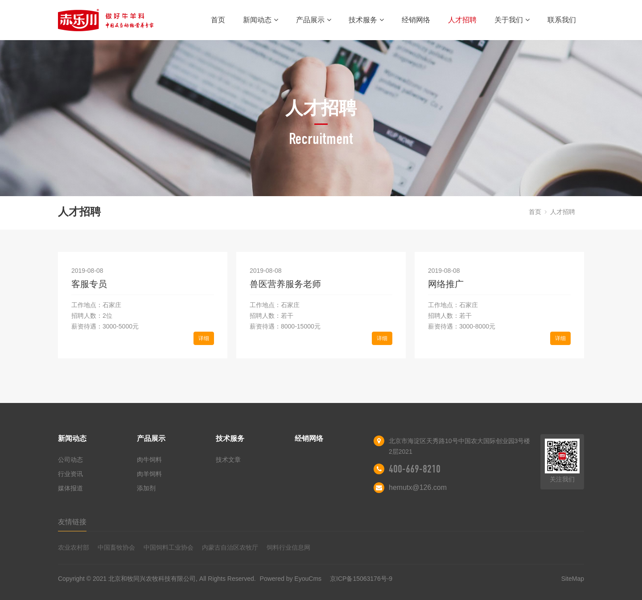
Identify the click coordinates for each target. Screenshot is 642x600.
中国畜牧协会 (116, 547)
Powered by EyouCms (289, 578)
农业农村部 (73, 547)
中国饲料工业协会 (168, 547)
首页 (218, 20)
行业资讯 (70, 473)
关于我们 (512, 20)
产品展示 (313, 20)
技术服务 (366, 20)
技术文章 (228, 459)
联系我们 (561, 20)
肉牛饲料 (149, 459)
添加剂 (146, 488)
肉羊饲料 (149, 473)
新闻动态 (260, 20)
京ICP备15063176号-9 (361, 578)
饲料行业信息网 (288, 547)
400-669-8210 (414, 469)
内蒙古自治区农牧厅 (230, 547)
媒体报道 (70, 488)
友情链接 (72, 522)
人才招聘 (462, 20)
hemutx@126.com (418, 487)
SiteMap (572, 578)
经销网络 (416, 20)
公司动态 (70, 459)
